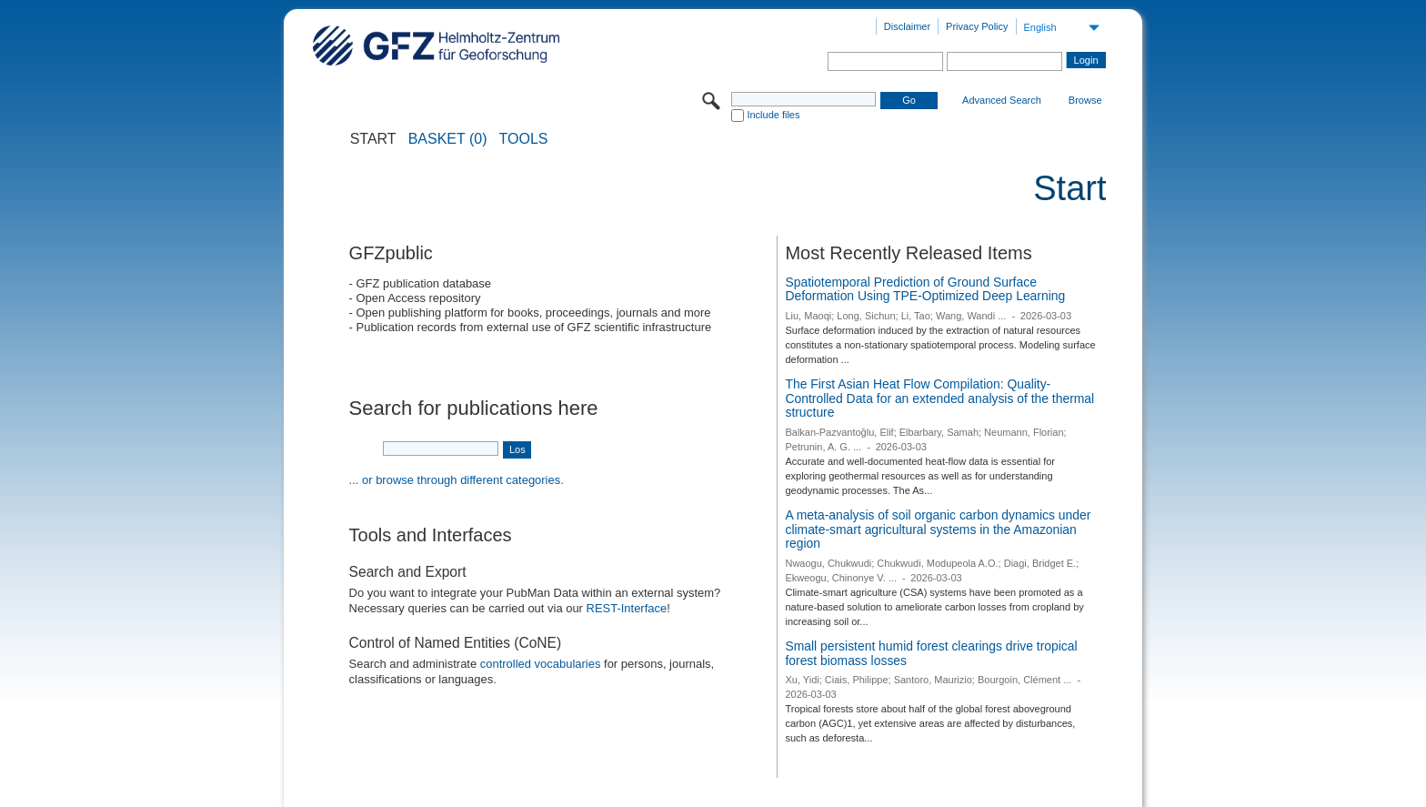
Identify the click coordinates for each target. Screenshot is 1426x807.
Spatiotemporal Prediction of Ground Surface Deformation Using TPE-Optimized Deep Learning (925, 289)
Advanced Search (1001, 100)
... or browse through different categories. (456, 480)
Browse (1085, 100)
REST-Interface (627, 608)
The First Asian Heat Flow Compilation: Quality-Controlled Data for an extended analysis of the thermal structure (939, 398)
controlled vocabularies (540, 664)
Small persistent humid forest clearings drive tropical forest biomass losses (931, 653)
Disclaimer (907, 26)
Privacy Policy (977, 26)
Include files (773, 114)
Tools (523, 139)
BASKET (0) (447, 139)
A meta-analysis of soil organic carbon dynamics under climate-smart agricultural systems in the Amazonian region (937, 529)
